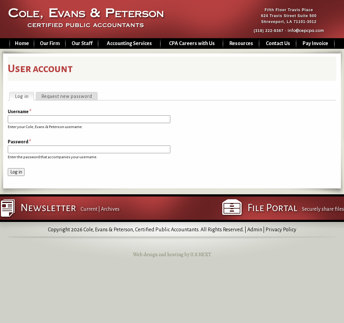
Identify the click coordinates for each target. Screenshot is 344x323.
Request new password (66, 96)
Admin (254, 230)
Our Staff (82, 43)
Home (22, 43)
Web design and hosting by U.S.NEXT (172, 254)
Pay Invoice (315, 43)
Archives (110, 209)
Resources (241, 43)
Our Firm (50, 43)
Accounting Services (129, 43)
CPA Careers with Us (192, 43)
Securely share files (323, 209)
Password (19, 141)
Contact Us (278, 43)
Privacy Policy (281, 230)
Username (19, 111)
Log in (24, 96)
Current (89, 209)
